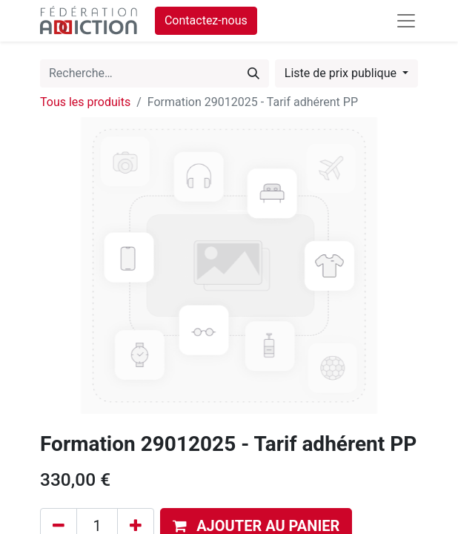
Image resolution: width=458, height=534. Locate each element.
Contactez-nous (206, 20)
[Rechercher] (253, 73)
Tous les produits (85, 102)
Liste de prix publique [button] (342, 73)
